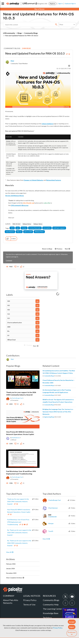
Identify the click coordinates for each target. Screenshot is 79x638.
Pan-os (19, 231)
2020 (8, 327)
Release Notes (27, 224)
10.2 (8, 310)
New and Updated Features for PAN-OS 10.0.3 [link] (21, 35)
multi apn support (59, 228)
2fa (8, 331)
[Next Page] (36, 346)
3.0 (8, 335)
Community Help (51, 604)
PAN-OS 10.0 (16, 224)
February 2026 (10, 564)
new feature (10, 231)
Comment (9, 260)
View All (8, 552)
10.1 (8, 305)
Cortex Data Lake (35, 228)
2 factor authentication (14, 322)
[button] (72, 622)
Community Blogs (31, 33)
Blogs (19, 33)
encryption (47, 228)
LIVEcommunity (9, 33)
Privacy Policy (57, 628)
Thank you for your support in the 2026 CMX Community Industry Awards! (18, 501)
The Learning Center (52, 609)
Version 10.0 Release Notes (14, 195)
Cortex (24, 228)
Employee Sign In (70, 3)
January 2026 (10, 568)
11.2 (8, 314)
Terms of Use (29, 604)
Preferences (72, 633)
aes (18, 228)
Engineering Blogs (49, 417)
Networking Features (53, 180)
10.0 (12, 228)
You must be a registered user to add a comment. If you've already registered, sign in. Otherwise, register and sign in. (37, 255)
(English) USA (41, 4)
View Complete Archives (15, 578)
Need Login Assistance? (66, 28)
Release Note (39, 231)
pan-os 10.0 (28, 231)
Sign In (60, 3)
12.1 (8, 318)
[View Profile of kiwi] (12, 60)
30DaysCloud (11, 340)
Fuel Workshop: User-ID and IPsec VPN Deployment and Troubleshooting (18, 522)
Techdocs (47, 617)
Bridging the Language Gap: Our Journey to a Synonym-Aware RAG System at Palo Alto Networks (58, 411)
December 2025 (11, 573)
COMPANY (8, 595)
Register (52, 3)
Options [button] (69, 66)
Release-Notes (38, 224)
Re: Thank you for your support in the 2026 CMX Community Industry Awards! (19, 532)
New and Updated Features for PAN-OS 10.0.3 (35, 53)
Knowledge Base (50, 613)
